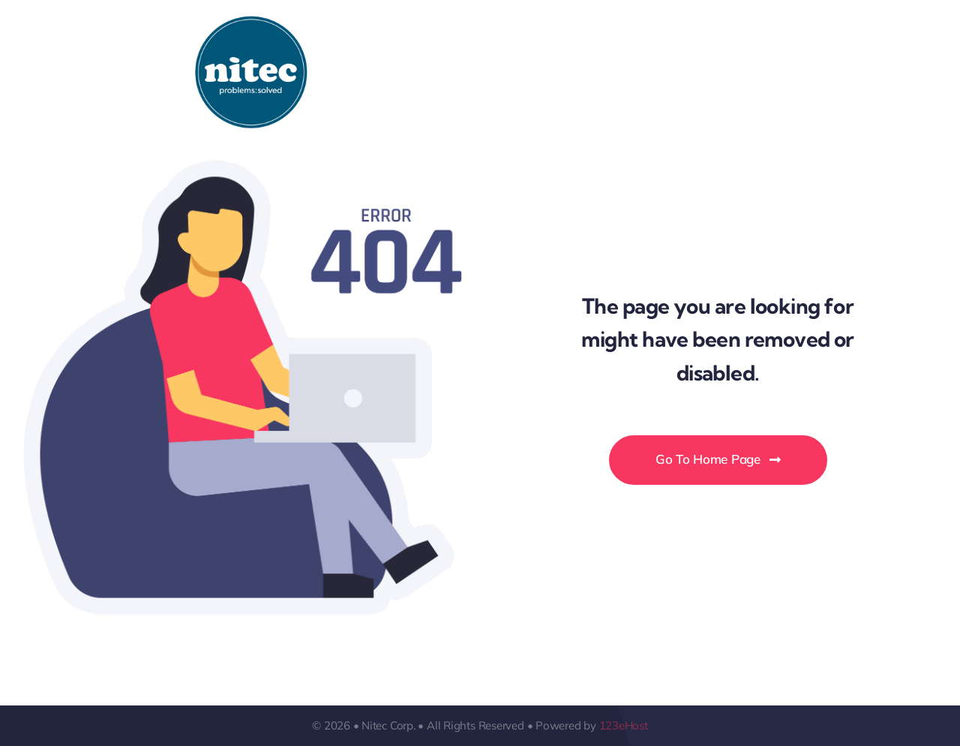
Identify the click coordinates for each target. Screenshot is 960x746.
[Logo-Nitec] (251, 21)
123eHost (623, 725)
